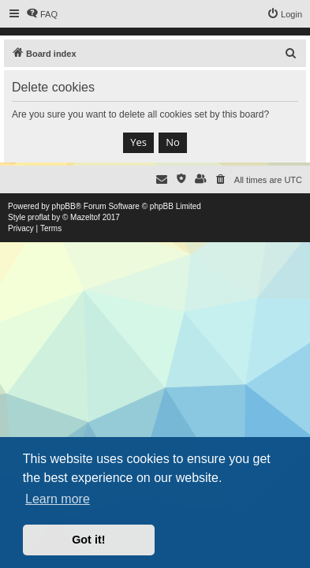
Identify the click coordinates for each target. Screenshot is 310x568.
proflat (39, 217)
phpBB (64, 206)
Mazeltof (85, 217)
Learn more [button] (57, 499)
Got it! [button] (88, 539)
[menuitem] (42, 14)
